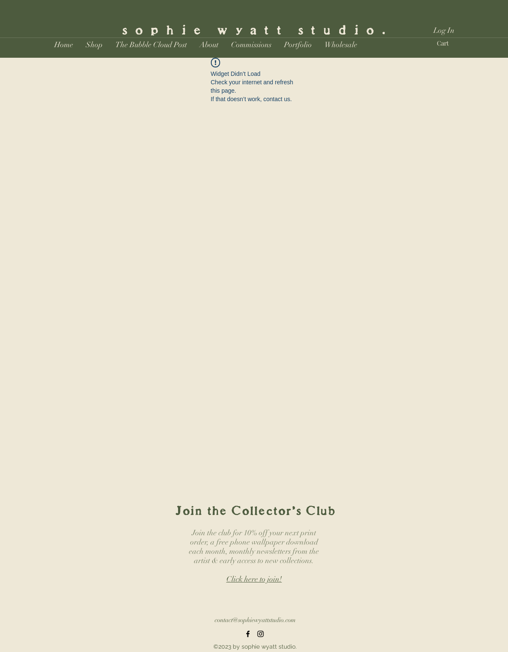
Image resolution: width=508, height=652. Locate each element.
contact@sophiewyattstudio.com (255, 620)
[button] (94, 44)
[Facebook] (248, 634)
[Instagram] (260, 634)
